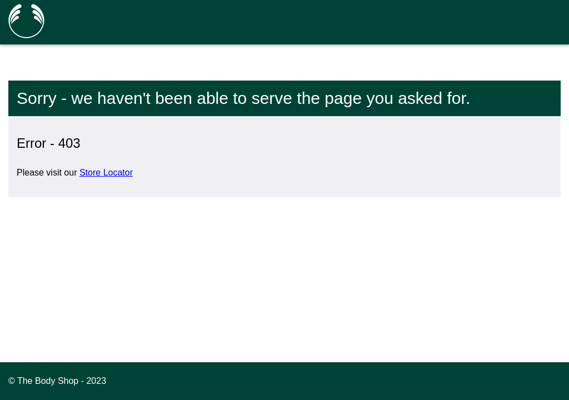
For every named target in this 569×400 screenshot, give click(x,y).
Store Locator (106, 172)
